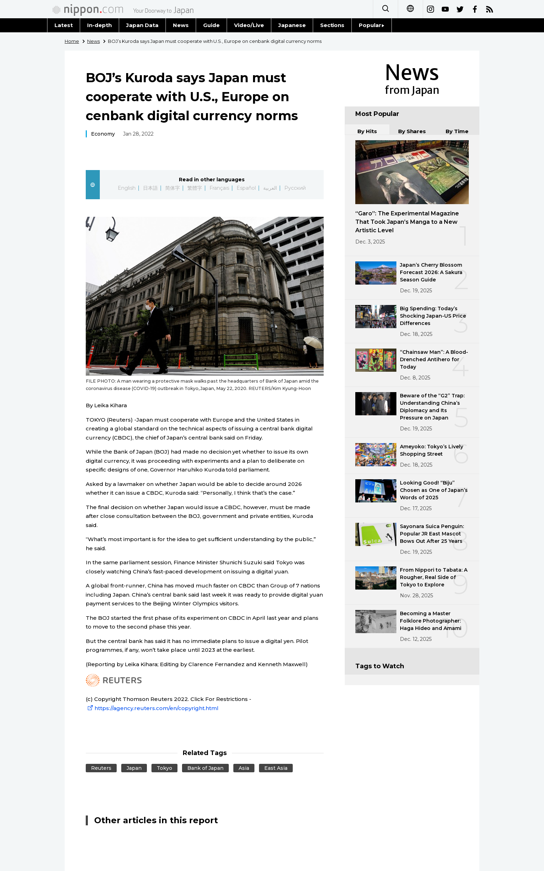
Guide (211, 25)
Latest (63, 25)
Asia (244, 768)
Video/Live (249, 25)
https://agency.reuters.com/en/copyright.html (152, 708)
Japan (134, 768)
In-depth (99, 25)
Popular (371, 25)
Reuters (101, 768)
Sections (332, 25)
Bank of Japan (205, 768)
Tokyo (164, 768)
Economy (103, 134)
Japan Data (142, 25)
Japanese (292, 25)
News (181, 25)
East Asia (275, 768)
